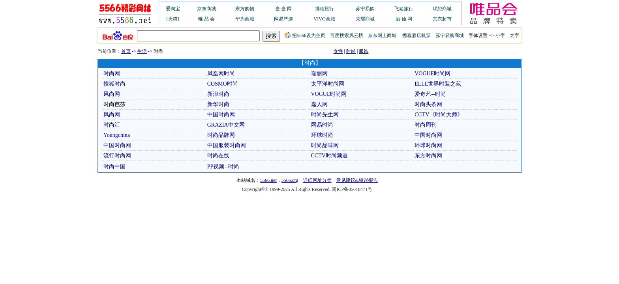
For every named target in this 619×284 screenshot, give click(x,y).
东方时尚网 (428, 156)
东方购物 (244, 8)
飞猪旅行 (403, 8)
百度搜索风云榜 (346, 35)
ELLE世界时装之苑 (438, 84)
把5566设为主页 (304, 35)
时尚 (351, 51)
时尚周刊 (426, 125)
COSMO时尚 (222, 84)
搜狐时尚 (114, 84)
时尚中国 (114, 167)
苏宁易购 (365, 8)
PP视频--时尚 (223, 167)
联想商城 (442, 8)
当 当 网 (283, 8)
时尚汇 (111, 125)
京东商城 (206, 8)
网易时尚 (322, 125)
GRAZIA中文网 (226, 125)
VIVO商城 (324, 19)
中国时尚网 (221, 115)
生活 (142, 51)
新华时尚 (218, 104)
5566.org (289, 180)
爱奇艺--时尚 (430, 94)
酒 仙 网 (404, 19)
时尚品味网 (325, 145)
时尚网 (111, 74)
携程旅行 (324, 8)
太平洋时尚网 (327, 84)
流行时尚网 (117, 156)
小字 (500, 35)
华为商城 (244, 19)
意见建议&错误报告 (357, 180)
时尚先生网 (325, 115)
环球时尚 (322, 135)
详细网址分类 (317, 180)
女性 (338, 51)
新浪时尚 (218, 94)
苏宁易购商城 (449, 35)
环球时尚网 (428, 145)
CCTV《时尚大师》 (438, 115)
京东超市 (442, 19)
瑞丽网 (319, 74)
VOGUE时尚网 (432, 74)
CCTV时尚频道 (329, 156)
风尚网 (111, 94)
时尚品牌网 (221, 135)
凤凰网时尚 (221, 74)
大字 (514, 35)
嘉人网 (319, 104)
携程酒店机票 (416, 35)
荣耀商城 (365, 19)
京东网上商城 (382, 35)
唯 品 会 (206, 19)
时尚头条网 (428, 104)
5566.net (268, 180)
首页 (126, 51)
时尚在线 (218, 156)
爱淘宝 (173, 8)
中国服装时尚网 (226, 145)
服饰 (363, 51)
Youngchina (116, 135)
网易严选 (283, 19)
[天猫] (173, 19)
